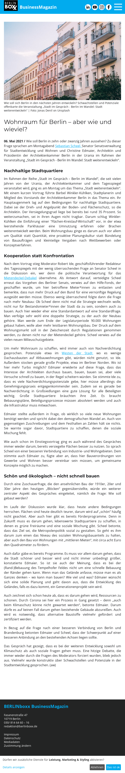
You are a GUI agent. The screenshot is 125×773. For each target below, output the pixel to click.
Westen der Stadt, (77, 353)
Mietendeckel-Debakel (20, 278)
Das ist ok (113, 767)
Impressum (11, 734)
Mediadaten (12, 742)
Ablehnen (97, 767)
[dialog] (62, 764)
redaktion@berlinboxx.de (20, 726)
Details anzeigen (14, 767)
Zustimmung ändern (17, 745)
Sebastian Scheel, (68, 146)
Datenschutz (12, 738)
